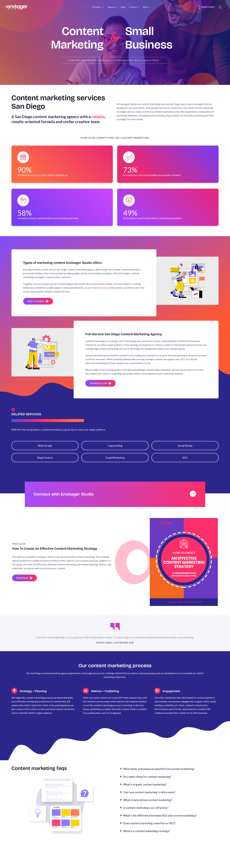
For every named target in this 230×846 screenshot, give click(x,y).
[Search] (220, 7)
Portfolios (97, 7)
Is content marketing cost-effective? (145, 811)
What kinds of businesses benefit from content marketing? (159, 772)
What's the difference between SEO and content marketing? (160, 818)
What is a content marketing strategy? (146, 834)
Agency (111, 7)
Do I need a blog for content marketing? (147, 780)
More (145, 7)
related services (99, 287)
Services (82, 7)
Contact (133, 7)
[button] (168, 772)
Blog (123, 7)
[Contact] (200, 7)
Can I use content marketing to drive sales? (149, 795)
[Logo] (16, 7)
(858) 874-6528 (208, 7)
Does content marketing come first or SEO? (149, 826)
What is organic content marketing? (145, 787)
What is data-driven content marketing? (147, 803)
